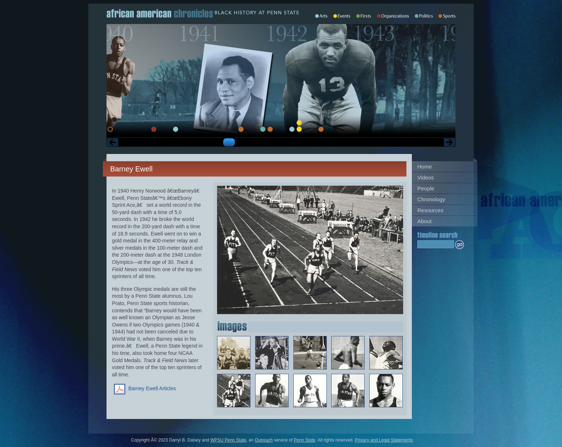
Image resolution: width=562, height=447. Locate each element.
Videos (425, 177)
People (425, 188)
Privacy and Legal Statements (384, 440)
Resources (430, 210)
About (424, 221)
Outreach (264, 440)
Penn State (304, 440)
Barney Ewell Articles (152, 388)
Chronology (431, 199)
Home (424, 166)
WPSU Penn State (228, 440)
